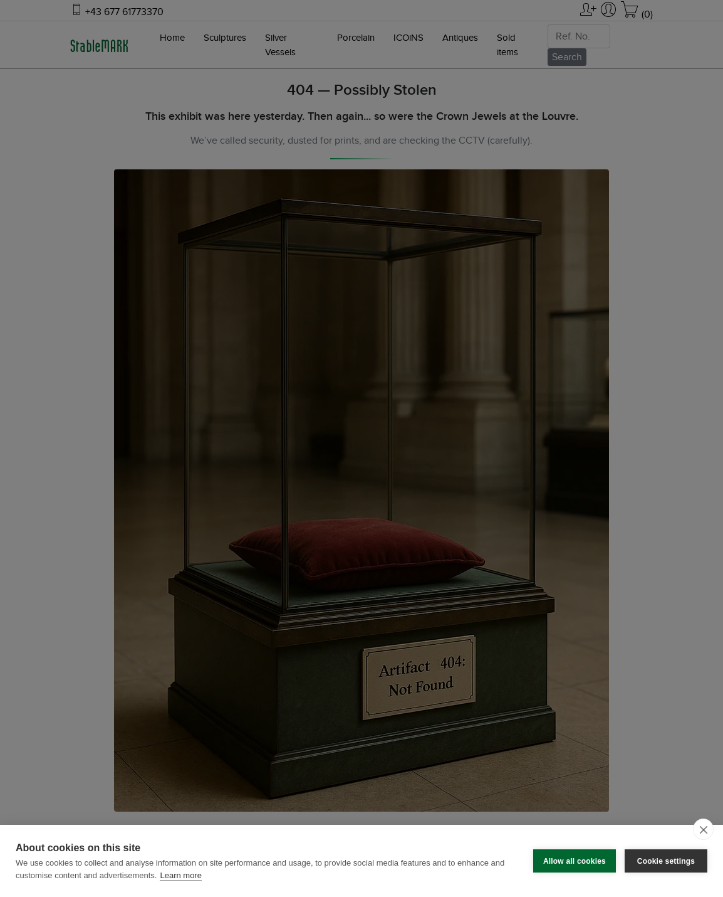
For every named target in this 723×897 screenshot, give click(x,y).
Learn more (180, 875)
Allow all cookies (574, 861)
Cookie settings (666, 861)
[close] (703, 829)
